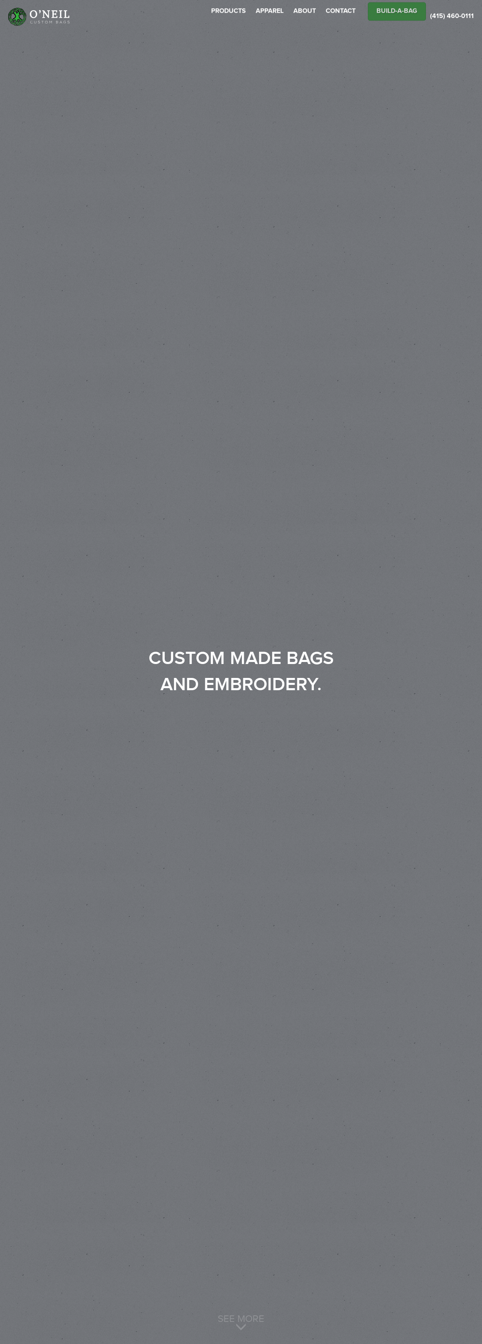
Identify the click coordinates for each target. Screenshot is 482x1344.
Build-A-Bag (396, 17)
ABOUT (304, 17)
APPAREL (270, 17)
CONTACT (341, 17)
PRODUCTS (228, 17)
